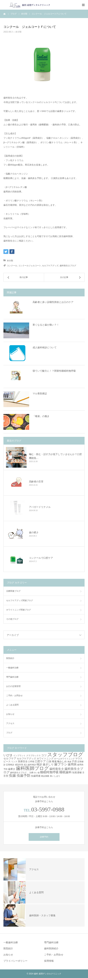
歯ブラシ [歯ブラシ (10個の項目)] (60, 764)
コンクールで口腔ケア (41, 557)
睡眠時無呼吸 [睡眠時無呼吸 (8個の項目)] (49, 772)
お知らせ (10, 714)
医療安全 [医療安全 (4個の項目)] (23, 761)
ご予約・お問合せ (14, 695)
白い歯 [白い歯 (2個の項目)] (37, 773)
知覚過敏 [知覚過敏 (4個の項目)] (77, 772)
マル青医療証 (40, 393)
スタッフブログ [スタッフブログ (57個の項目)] (65, 754)
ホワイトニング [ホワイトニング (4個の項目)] (45, 758)
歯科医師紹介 (51, 948)
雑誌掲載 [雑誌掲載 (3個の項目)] (45, 776)
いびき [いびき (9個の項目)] (8, 755)
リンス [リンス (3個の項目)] (14, 761)
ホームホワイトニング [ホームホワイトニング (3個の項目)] (64, 758)
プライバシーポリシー (15, 960)
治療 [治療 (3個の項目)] (31, 772)
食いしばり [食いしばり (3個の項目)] (55, 776)
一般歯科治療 (12, 667)
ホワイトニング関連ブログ (18, 610)
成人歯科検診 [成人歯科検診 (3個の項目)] (30, 764)
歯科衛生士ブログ (68, 265)
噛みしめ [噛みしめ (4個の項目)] (62, 761)
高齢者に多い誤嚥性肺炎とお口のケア (53, 302)
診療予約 (44, 837)
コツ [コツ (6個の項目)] (44, 755)
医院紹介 (10, 658)
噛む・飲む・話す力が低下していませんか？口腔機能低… (55, 456)
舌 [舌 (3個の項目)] (83, 772)
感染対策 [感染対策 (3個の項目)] (19, 764)
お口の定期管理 (13, 686)
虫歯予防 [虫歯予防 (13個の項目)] (23, 775)
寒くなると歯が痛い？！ (46, 324)
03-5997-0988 (47, 809)
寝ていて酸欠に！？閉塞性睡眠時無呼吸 (54, 370)
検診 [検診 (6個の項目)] (39, 764)
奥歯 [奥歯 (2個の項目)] (69, 762)
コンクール (12, 265)
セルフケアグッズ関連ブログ (19, 600)
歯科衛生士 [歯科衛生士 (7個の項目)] (56, 769)
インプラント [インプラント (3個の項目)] (19, 755)
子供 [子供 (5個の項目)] (74, 761)
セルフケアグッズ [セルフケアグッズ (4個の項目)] (26, 758)
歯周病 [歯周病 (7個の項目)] (72, 764)
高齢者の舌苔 (36, 481)
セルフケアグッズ (50, 265)
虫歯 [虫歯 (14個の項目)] (12, 775)
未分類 (18, 32)
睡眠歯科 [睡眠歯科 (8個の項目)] (65, 772)
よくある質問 (12, 705)
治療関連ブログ (13, 591)
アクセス (10, 723)
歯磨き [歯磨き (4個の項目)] (11, 769)
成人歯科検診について (45, 347)
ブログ (9, 732)
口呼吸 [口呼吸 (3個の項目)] (31, 761)
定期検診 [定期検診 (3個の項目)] (10, 764)
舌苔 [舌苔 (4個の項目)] (5, 775)
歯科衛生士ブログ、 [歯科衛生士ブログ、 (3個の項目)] (19, 772)
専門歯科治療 (12, 677)
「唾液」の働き (41, 416)
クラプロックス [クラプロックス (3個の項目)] (33, 755)
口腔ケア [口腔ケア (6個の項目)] (40, 761)
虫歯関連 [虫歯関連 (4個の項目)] (35, 775)
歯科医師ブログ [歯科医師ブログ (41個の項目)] (32, 768)
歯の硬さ (34, 532)
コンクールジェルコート (29, 265)
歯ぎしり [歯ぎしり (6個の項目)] (48, 764)
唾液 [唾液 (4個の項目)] (54, 761)
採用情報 (49, 960)
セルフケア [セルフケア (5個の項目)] (9, 758)
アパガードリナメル (40, 507)
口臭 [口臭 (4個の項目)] (48, 761)
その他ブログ (12, 619)
